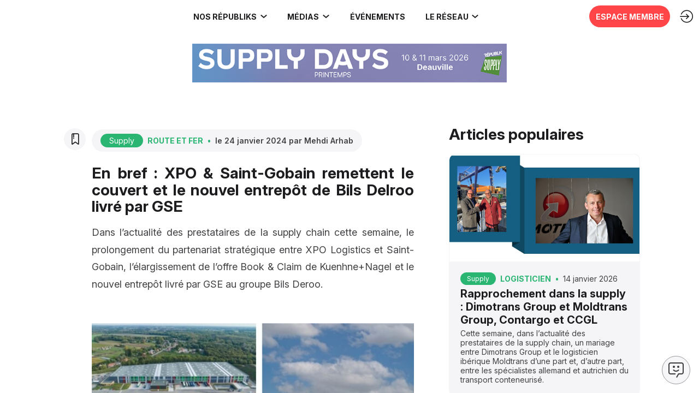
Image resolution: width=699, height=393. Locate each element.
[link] (74, 16)
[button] (373, 16)
